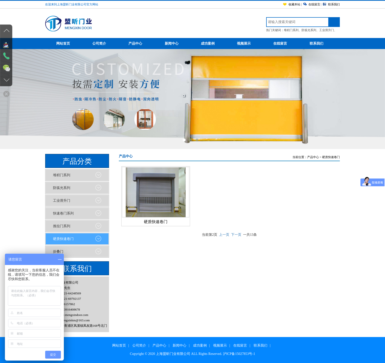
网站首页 (69, 43)
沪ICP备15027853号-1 (239, 354)
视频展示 (249, 43)
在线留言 (286, 43)
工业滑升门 (326, 30)
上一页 (224, 235)
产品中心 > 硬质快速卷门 (323, 157)
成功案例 (213, 43)
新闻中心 (177, 43)
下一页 (236, 235)
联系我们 (316, 43)
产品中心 (141, 43)
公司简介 (105, 43)
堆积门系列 (291, 30)
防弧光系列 (309, 30)
